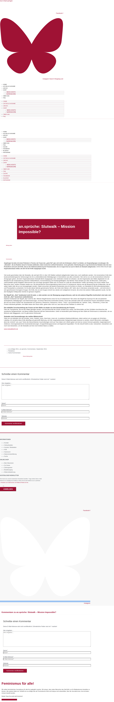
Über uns (6, 96)
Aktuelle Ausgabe (9, 86)
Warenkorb (11, 94)
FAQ (4, 97)
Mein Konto (11, 92)
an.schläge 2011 (13, 349)
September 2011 (41, 349)
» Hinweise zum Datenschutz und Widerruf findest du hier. (14, 482)
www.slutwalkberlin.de (11, 329)
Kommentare (31, 349)
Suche (5, 146)
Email (1, 485)
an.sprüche (23, 349)
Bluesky (6, 150)
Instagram (6, 152)
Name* (4, 403)
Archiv (5, 88)
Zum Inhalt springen (6, 1)
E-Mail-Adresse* (7, 409)
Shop (5, 90)
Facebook (6, 148)
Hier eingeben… (7, 383)
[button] (9, 248)
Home (5, 84)
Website (4, 416)
